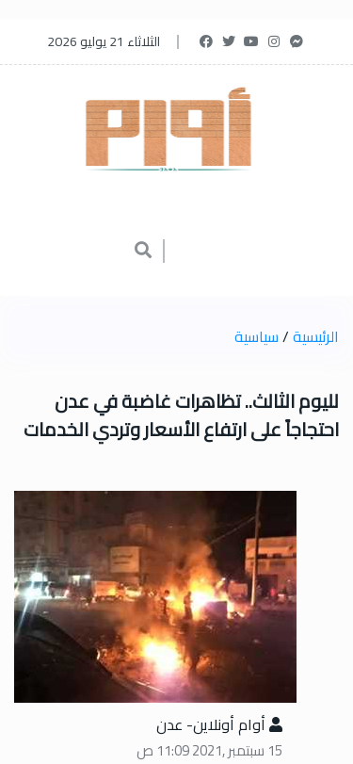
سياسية (256, 336)
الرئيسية (316, 336)
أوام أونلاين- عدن (219, 725)
